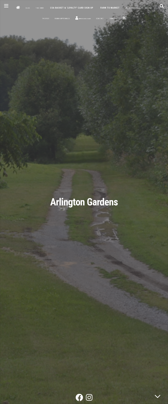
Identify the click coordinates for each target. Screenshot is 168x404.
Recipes (148, 8)
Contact (100, 19)
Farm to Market (110, 8)
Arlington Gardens (84, 202)
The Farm (40, 8)
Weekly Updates (133, 8)
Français (113, 19)
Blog (28, 8)
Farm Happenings (62, 19)
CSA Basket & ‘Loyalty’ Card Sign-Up (71, 8)
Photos (45, 19)
